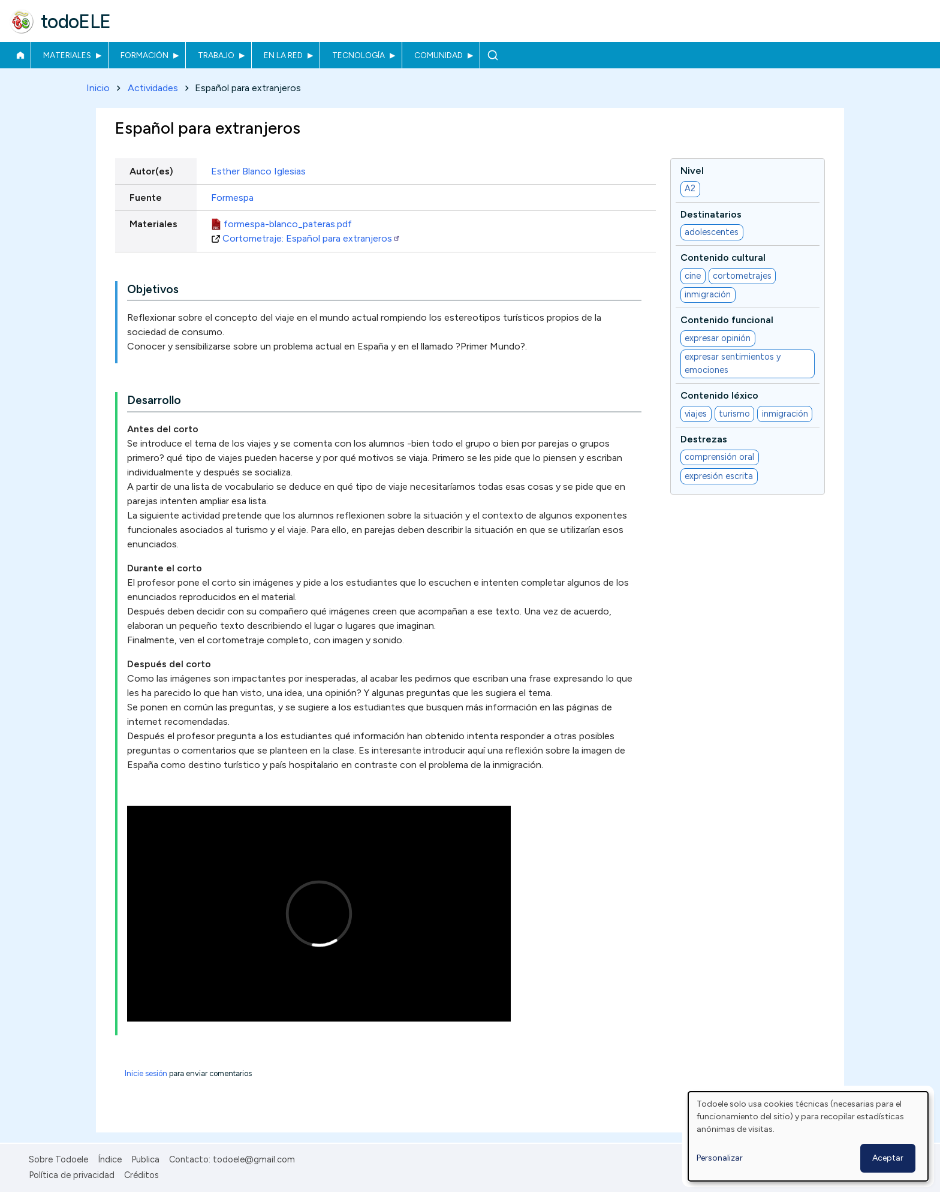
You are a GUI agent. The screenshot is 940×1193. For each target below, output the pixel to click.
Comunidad (438, 55)
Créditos (141, 1175)
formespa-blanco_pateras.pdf (288, 224)
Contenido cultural (723, 258)
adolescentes (712, 232)
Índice (110, 1159)
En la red (283, 55)
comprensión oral (719, 456)
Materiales (67, 55)
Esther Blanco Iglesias (258, 171)
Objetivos (153, 289)
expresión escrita (719, 476)
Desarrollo (154, 401)
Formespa (232, 197)
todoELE (76, 21)
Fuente (145, 197)
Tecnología (358, 55)
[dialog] (808, 1136)
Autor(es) (151, 171)
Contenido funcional (726, 320)
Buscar (492, 55)
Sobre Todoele (58, 1159)
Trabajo (216, 55)
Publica (145, 1159)
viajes (696, 413)
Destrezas (703, 439)
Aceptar (887, 1158)
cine (693, 275)
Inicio (20, 55)
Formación (144, 55)
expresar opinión (718, 338)
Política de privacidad (72, 1175)
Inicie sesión (146, 1074)
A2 (690, 188)
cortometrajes (742, 275)
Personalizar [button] (720, 1158)
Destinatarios (711, 214)
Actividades (153, 88)
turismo (734, 413)
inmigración (708, 295)
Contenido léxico (719, 396)
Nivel (692, 170)
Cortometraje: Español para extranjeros (311, 238)
